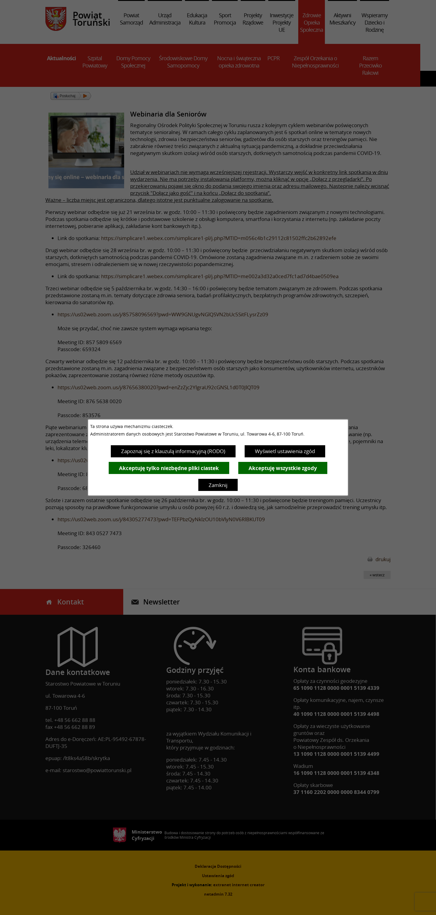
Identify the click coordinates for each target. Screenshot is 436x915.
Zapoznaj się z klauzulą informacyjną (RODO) (173, 451)
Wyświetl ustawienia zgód (285, 451)
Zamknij (218, 485)
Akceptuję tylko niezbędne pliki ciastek (169, 468)
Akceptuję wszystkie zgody (283, 468)
